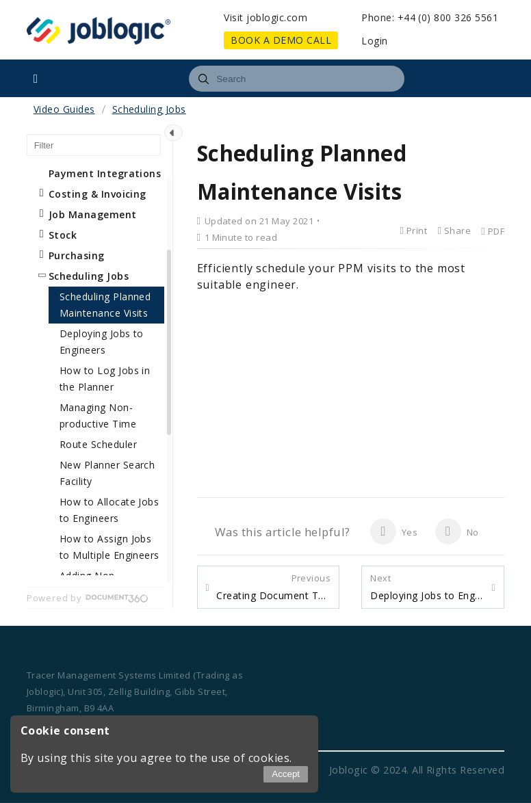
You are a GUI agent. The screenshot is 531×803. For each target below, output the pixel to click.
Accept (286, 774)
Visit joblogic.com (265, 17)
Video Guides (64, 109)
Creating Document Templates (273, 587)
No (456, 531)
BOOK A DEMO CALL (281, 40)
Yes (393, 531)
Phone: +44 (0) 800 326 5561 (429, 17)
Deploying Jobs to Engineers (427, 587)
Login (374, 40)
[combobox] (296, 79)
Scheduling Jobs (149, 109)
